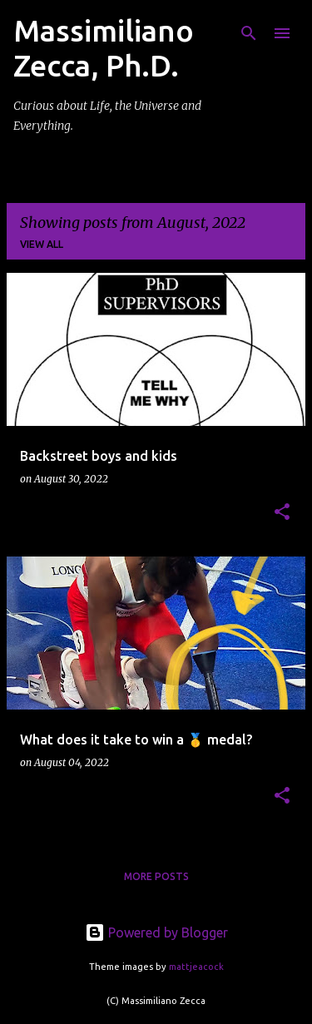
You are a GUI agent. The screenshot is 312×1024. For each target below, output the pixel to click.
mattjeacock (196, 967)
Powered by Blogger (156, 932)
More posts (156, 876)
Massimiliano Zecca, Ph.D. (103, 47)
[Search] (249, 33)
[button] (282, 513)
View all (41, 244)
